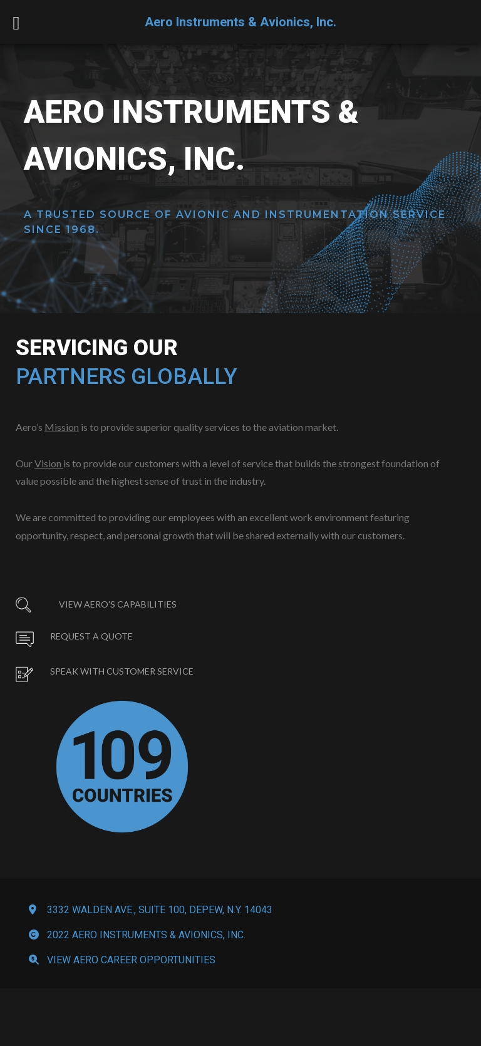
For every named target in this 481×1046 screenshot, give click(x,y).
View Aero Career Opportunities (131, 1006)
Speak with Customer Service (122, 688)
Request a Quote (91, 653)
